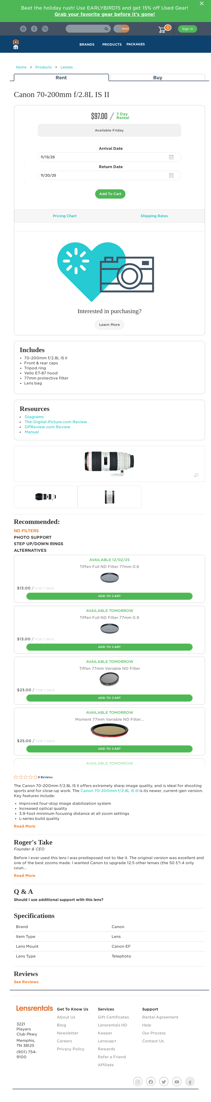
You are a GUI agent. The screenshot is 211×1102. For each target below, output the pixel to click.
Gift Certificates (113, 1017)
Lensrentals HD (112, 1025)
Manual (32, 432)
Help (146, 1025)
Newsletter (67, 1033)
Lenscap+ (107, 1041)
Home (21, 67)
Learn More (109, 325)
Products (43, 67)
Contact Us (153, 1041)
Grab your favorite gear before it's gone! (104, 14)
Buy (157, 77)
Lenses (67, 67)
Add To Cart (110, 194)
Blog (61, 1025)
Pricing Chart (65, 216)
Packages (135, 44)
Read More (24, 826)
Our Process (154, 1033)
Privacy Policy (71, 1049)
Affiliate (106, 1065)
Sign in (187, 29)
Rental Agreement (160, 1017)
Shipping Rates (154, 216)
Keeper (105, 1033)
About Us (66, 1017)
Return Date (111, 167)
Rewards (106, 1049)
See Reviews (26, 982)
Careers (64, 1041)
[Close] (201, 3)
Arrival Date (111, 148)
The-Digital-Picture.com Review (56, 422)
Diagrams (34, 417)
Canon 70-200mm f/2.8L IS (109, 791)
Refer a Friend (112, 1057)
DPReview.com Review (47, 427)
